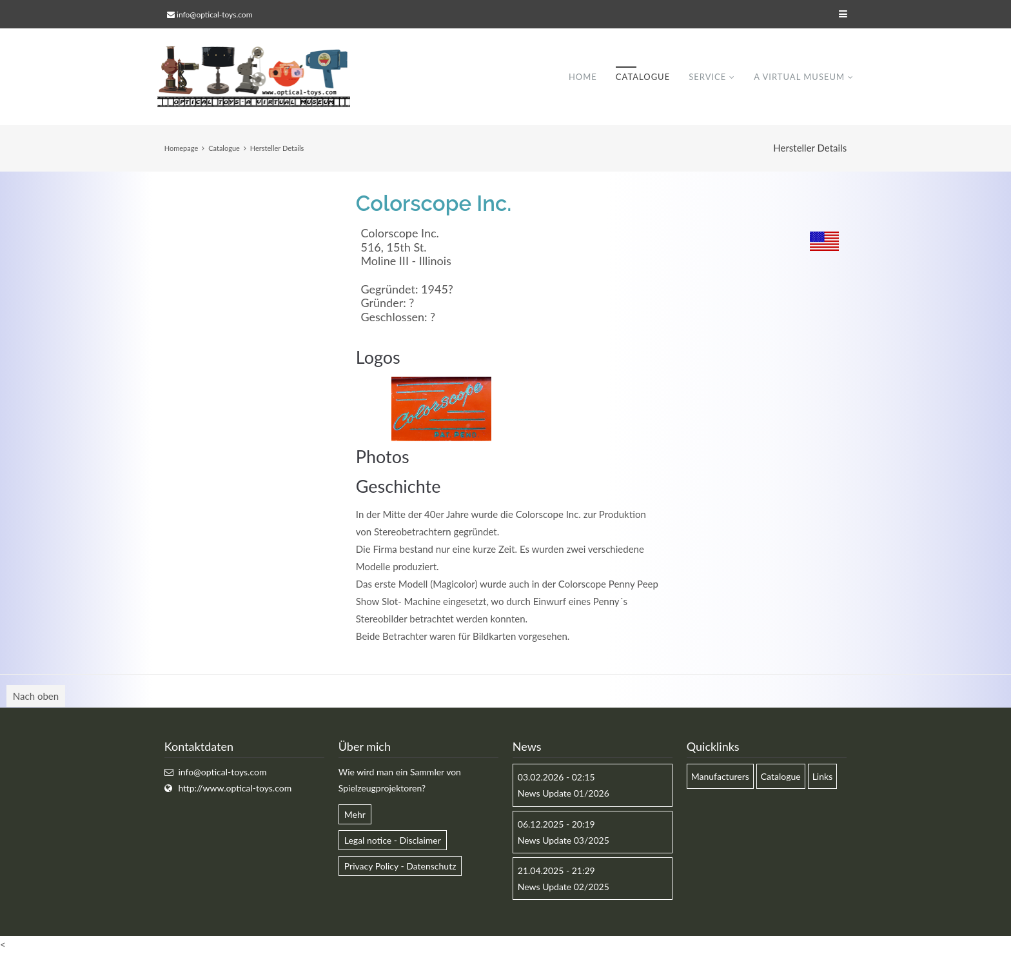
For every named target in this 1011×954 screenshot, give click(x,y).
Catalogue (643, 77)
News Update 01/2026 (563, 793)
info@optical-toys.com (214, 14)
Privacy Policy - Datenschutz (400, 865)
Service (707, 77)
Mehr (355, 814)
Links (822, 776)
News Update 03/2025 (563, 840)
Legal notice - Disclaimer (392, 840)
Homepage (181, 148)
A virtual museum (799, 77)
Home (583, 77)
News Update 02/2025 (563, 887)
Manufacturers (720, 776)
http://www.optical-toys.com (234, 788)
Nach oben (36, 696)
